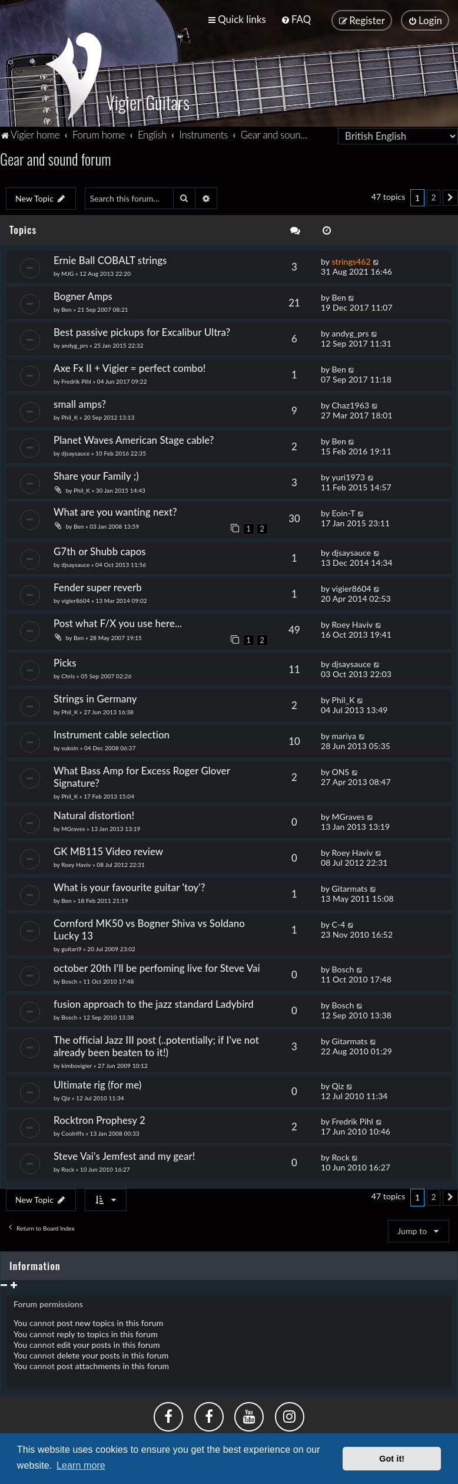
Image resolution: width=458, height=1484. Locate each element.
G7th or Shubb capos (100, 550)
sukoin (69, 746)
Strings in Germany (95, 697)
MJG (67, 272)
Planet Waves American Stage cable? (134, 439)
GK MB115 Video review (108, 849)
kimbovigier (76, 1063)
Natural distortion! (94, 814)
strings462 (350, 260)
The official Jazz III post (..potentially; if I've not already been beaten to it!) (156, 1044)
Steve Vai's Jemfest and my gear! (124, 1155)
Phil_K (69, 416)
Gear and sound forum (55, 158)
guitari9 (71, 947)
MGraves (73, 827)
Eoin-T (343, 512)
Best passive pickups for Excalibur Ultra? (142, 331)
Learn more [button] (81, 1465)
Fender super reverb (98, 586)
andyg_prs (74, 344)
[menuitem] (296, 19)
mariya (343, 735)
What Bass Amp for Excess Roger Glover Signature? (142, 775)
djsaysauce (75, 452)
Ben (66, 308)
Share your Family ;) (96, 475)
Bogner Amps (83, 295)
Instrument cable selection (112, 733)
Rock (67, 1168)
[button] (450, 197)
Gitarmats (349, 887)
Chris (68, 674)
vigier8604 (75, 599)
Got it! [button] (391, 1458)
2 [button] (434, 196)
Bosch (69, 979)
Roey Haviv (352, 623)
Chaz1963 (350, 404)
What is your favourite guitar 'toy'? (129, 885)
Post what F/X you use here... (118, 622)
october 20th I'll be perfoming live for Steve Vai (157, 966)
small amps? (80, 403)
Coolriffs (72, 1132)
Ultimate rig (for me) (97, 1083)
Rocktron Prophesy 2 (99, 1119)
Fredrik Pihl (76, 380)
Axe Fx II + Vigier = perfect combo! (129, 367)
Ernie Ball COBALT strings (110, 259)
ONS (340, 771)
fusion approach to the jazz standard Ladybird (154, 1002)
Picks (70, 661)
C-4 (338, 923)
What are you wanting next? (115, 510)
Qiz (65, 1096)
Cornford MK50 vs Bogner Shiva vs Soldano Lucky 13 (149, 927)
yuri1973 (348, 476)
